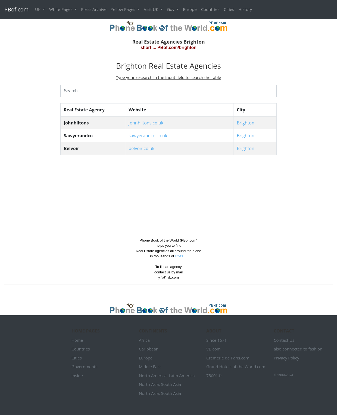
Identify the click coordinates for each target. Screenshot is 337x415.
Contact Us (284, 340)
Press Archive (93, 9)
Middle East (150, 366)
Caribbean (148, 349)
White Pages (61, 9)
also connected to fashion (298, 349)
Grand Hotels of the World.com (235, 366)
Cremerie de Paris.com (227, 358)
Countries (210, 9)
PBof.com (16, 9)
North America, (153, 375)
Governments (84, 366)
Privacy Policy (286, 358)
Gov (171, 9)
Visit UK (151, 9)
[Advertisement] (28, 143)
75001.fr (214, 375)
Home (77, 340)
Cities (229, 9)
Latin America (182, 375)
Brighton (245, 123)
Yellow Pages (123, 9)
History (245, 9)
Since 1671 (216, 340)
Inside (77, 375)
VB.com (213, 349)
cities (179, 256)
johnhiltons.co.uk (146, 123)
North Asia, (149, 384)
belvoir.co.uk (141, 148)
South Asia (171, 384)
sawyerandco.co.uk (148, 136)
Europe (189, 9)
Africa (144, 340)
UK (38, 9)
